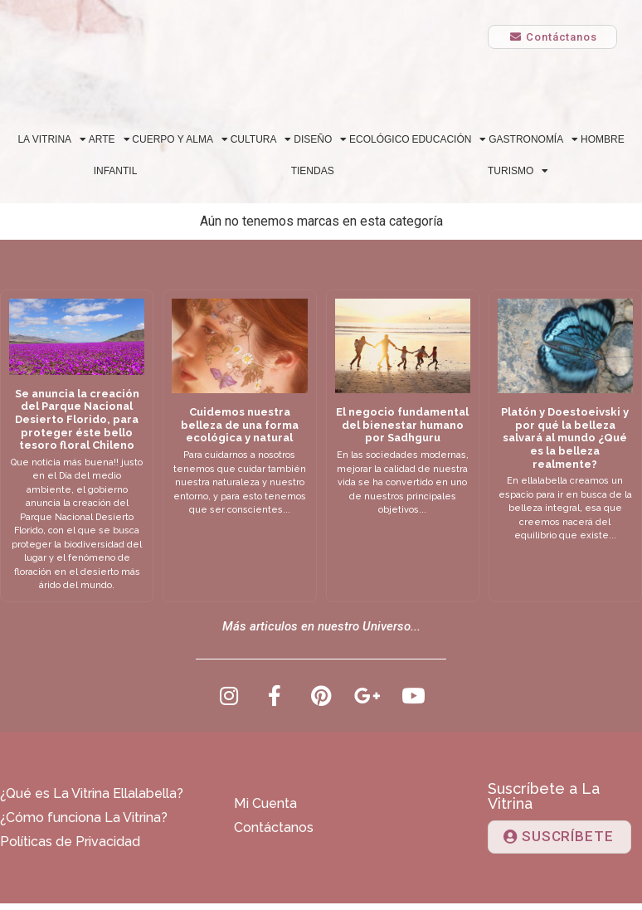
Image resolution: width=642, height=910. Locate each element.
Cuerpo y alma (180, 139)
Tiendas (312, 171)
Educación (448, 139)
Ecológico (379, 139)
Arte (109, 139)
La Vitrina (51, 139)
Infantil (116, 171)
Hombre (603, 139)
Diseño (320, 139)
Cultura (261, 139)
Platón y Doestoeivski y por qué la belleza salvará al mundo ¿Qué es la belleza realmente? (565, 438)
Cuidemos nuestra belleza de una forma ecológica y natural (240, 425)
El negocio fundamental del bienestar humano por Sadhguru (402, 425)
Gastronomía (533, 139)
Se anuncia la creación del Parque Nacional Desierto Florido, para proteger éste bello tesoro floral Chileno (77, 419)
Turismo (518, 171)
